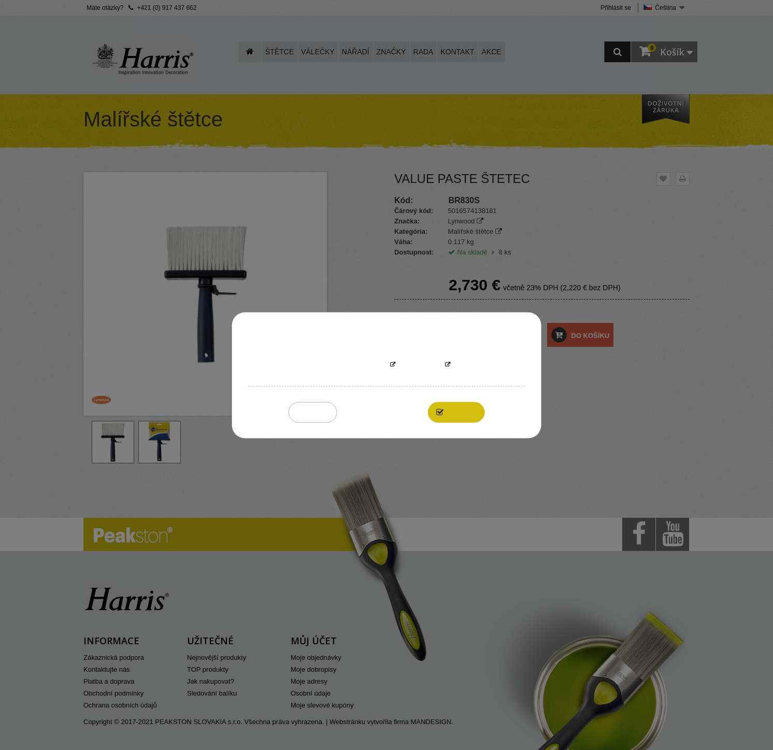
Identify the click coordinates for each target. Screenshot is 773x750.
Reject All (312, 411)
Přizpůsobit (420, 364)
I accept (462, 411)
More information (354, 364)
